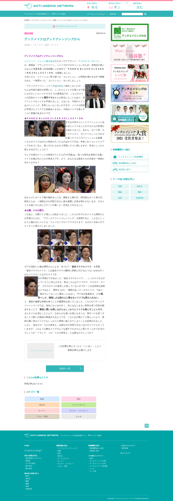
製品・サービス (51, 47)
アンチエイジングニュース (41, 22)
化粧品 (27, 47)
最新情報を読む (62, 442)
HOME (26, 22)
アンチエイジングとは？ (33, 447)
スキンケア (37, 47)
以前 (59, 88)
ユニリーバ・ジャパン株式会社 (39, 63)
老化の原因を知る (30, 452)
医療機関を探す (94, 442)
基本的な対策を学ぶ (31, 470)
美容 (54, 22)
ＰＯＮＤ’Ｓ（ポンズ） (89, 63)
